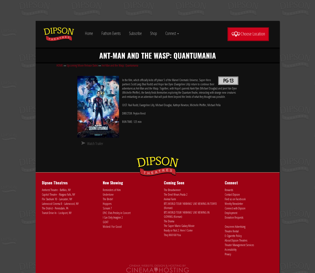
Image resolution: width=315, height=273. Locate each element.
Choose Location (248, 33)
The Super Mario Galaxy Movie (179, 226)
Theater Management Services (239, 245)
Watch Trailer (95, 143)
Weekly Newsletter (234, 204)
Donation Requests (234, 217)
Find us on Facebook (235, 199)
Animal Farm (170, 199)
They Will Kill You (172, 235)
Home (89, 33)
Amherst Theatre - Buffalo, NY (56, 190)
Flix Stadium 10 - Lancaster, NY (57, 199)
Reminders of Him (112, 190)
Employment (231, 213)
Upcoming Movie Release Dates (82, 65)
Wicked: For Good (112, 227)
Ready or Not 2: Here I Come (178, 230)
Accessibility (230, 250)
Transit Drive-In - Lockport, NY (57, 213)
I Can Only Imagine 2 (113, 217)
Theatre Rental (232, 231)
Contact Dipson (232, 194)
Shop (153, 33)
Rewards (229, 190)
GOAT (105, 222)
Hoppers (107, 204)
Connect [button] (172, 33)
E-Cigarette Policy (233, 236)
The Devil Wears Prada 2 (175, 194)
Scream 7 (107, 208)
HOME (59, 65)
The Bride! (108, 199)
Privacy (228, 254)
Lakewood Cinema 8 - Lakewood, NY (60, 204)
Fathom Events (111, 33)
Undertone (108, 194)
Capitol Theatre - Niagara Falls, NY (58, 194)
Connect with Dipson (235, 208)
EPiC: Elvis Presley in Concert (117, 213)
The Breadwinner (172, 190)
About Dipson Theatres (236, 240)
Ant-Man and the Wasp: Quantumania (120, 65)
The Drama (169, 221)
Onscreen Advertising (235, 227)
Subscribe (135, 33)
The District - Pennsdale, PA (55, 208)
